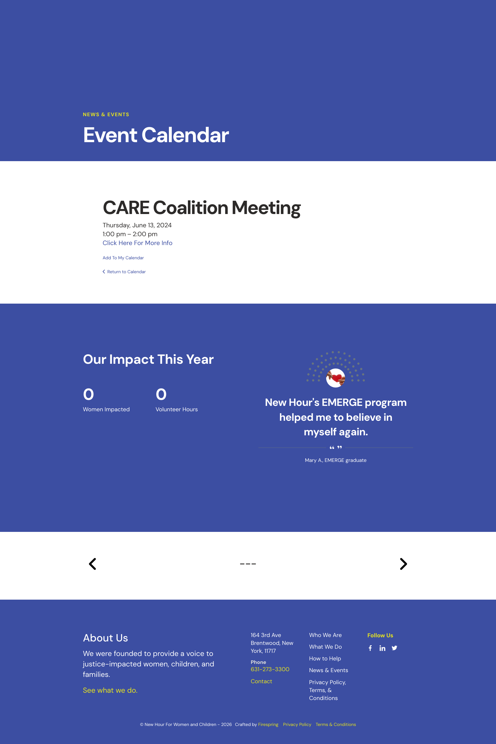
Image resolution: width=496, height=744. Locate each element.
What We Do (325, 646)
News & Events (328, 670)
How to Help (325, 658)
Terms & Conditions (336, 724)
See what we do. (110, 690)
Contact (261, 681)
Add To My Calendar (123, 258)
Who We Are (325, 635)
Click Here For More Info (138, 243)
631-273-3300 (270, 669)
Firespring (268, 724)
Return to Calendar (126, 271)
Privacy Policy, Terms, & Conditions (327, 690)
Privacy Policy (297, 724)
